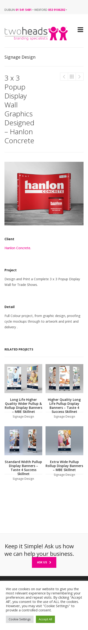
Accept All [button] (45, 619)
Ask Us (44, 562)
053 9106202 (56, 10)
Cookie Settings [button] (20, 619)
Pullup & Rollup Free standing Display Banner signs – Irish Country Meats (64, 77)
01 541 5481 (23, 10)
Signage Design (72, 77)
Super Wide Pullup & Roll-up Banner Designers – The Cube (80, 77)
